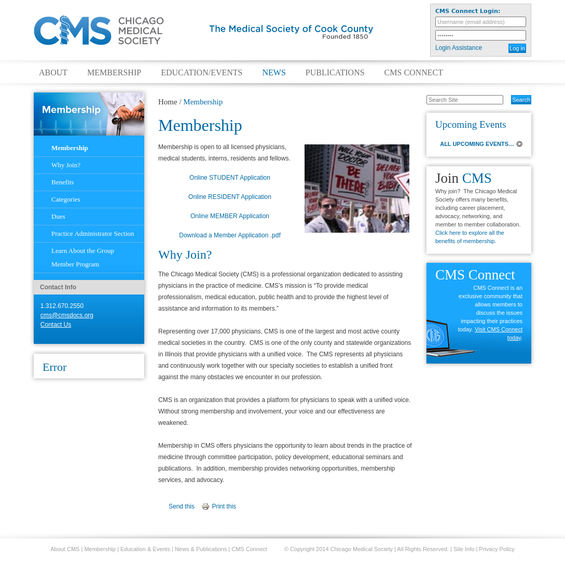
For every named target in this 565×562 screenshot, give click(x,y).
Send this (182, 506)
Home (167, 102)
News (273, 73)
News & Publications (201, 549)
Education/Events (201, 73)
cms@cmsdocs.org (66, 315)
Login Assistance (458, 47)
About (53, 73)
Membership (114, 73)
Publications (335, 73)
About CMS (64, 549)
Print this (224, 506)
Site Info (463, 549)
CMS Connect (413, 73)
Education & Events (145, 549)
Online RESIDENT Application (229, 196)
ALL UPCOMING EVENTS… (477, 144)
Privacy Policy (496, 549)
